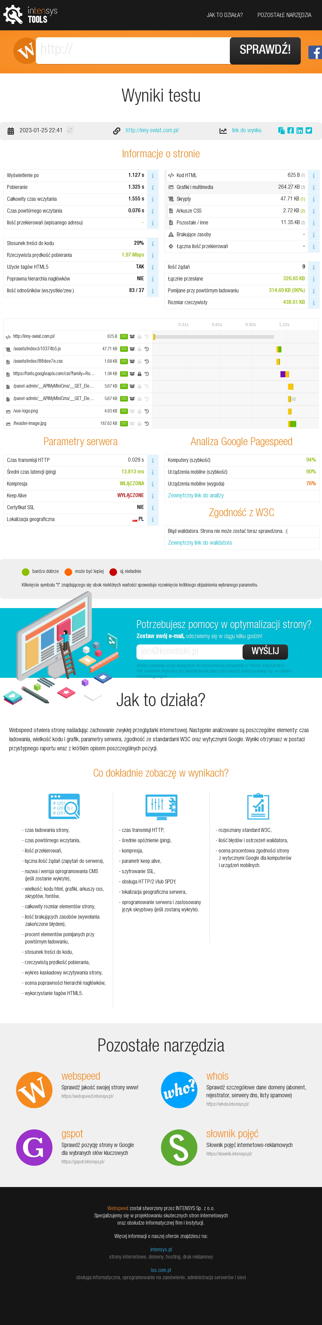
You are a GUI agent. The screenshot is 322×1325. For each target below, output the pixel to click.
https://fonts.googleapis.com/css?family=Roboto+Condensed (67, 373)
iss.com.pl (161, 1270)
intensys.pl (161, 1249)
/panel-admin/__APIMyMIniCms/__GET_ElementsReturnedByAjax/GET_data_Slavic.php (90, 386)
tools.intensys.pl (30, 14)
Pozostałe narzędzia (284, 16)
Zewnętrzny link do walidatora (200, 543)
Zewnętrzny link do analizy (195, 496)
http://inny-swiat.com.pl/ (152, 130)
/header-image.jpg (29, 423)
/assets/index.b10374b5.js (37, 348)
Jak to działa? (225, 16)
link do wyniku (246, 130)
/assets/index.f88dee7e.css (37, 361)
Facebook (315, 52)
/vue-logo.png (25, 411)
